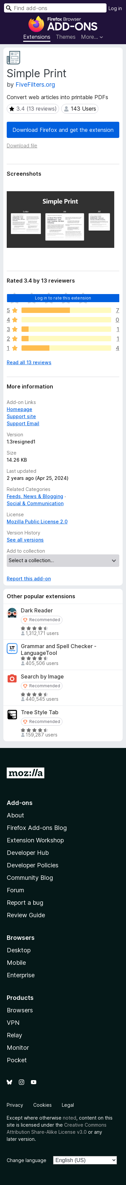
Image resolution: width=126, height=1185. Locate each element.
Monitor (18, 1047)
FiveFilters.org (35, 84)
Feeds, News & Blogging (35, 496)
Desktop (19, 950)
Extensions (36, 36)
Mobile (16, 962)
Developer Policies (32, 865)
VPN (13, 1022)
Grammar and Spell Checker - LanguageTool (58, 649)
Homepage (19, 409)
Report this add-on (29, 578)
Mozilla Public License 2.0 (37, 521)
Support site (21, 416)
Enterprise (21, 975)
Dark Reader (37, 610)
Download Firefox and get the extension (63, 129)
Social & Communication (35, 503)
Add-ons (20, 802)
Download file (22, 145)
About (15, 815)
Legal (68, 1105)
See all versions (25, 540)
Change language (26, 1160)
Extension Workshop (35, 840)
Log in (115, 8)
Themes (66, 36)
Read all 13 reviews (29, 362)
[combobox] (55, 7)
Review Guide (26, 915)
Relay (14, 1035)
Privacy (15, 1105)
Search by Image (42, 676)
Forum (15, 890)
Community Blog (30, 877)
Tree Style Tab (39, 712)
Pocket (17, 1060)
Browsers (20, 1010)
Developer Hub (28, 852)
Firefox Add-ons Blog (37, 827)
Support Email (23, 423)
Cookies (42, 1105)
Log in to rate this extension (63, 297)
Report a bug (25, 902)
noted (69, 1118)
